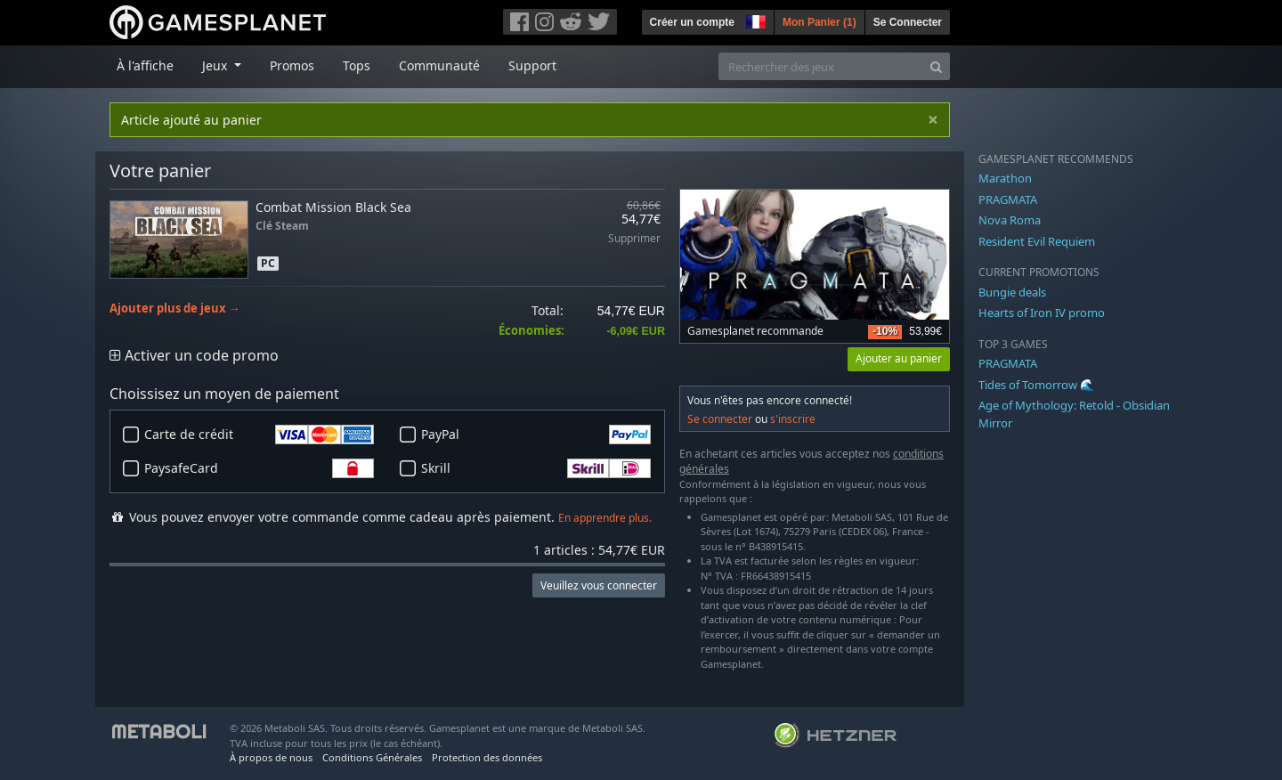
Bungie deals (1012, 292)
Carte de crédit (259, 434)
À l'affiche (145, 65)
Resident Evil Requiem (1036, 241)
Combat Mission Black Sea (333, 207)
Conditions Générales (372, 757)
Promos (292, 65)
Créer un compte (692, 22)
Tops (356, 65)
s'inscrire (792, 419)
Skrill (536, 468)
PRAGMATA (1007, 199)
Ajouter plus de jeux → (175, 308)
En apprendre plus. (605, 517)
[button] (754, 19)
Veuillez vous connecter (598, 585)
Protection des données (487, 757)
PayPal (536, 434)
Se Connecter (907, 22)
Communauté (439, 65)
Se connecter (719, 419)
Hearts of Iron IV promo (1041, 313)
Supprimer (634, 239)
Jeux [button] (216, 65)
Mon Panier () (819, 22)
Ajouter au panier (899, 358)
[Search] (936, 66)
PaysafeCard (259, 468)
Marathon (1005, 178)
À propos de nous (271, 757)
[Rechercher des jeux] (820, 66)
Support (532, 65)
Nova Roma (1009, 220)
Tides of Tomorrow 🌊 (1036, 385)
